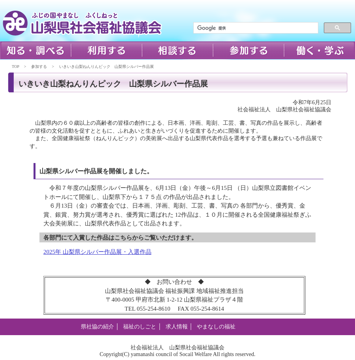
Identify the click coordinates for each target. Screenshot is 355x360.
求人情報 (177, 327)
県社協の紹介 (97, 327)
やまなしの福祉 (216, 327)
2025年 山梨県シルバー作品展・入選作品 (97, 252)
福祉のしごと (139, 327)
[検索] (255, 28)
